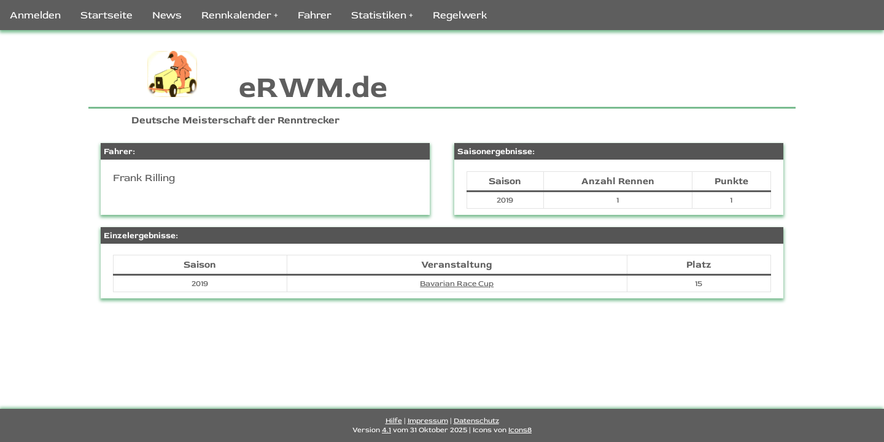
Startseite (106, 15)
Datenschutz (476, 420)
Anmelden (35, 15)
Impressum (428, 420)
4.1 (386, 430)
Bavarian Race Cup (457, 284)
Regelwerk (460, 15)
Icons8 (520, 430)
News (167, 15)
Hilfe (394, 420)
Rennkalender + (239, 15)
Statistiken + (382, 15)
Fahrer (315, 15)
